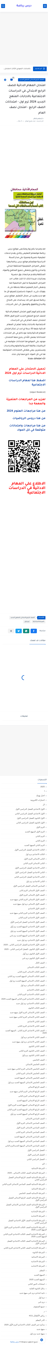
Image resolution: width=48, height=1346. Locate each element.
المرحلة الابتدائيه (38, 1189)
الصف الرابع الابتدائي (36, 1087)
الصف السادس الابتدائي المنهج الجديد (29, 1137)
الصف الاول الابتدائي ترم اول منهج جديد (29, 904)
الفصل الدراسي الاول (36, 1155)
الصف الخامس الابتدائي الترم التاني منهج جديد (26, 1069)
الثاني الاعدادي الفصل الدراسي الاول (30, 872)
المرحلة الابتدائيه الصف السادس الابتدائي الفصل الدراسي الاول (26, 1205)
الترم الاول (40, 827)
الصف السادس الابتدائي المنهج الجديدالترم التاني (25, 1146)
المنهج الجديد (39, 1275)
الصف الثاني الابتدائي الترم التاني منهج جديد (27, 1017)
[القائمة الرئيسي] (45, 6)
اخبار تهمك (40, 795)
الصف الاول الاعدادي (36, 908)
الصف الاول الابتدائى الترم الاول (32, 895)
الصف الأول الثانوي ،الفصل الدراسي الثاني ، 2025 (24, 949)
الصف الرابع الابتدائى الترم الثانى (31, 1096)
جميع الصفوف (39, 1306)
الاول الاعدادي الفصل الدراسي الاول (30, 809)
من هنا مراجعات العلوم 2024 (26, 411)
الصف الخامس (39, 1060)
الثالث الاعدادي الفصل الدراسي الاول (30, 850)
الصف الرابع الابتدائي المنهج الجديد (32, 80)
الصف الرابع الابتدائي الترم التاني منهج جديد (27, 1091)
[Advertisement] (24, 38)
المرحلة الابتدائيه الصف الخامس (32, 1193)
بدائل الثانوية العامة (37, 1288)
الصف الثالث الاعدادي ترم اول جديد (30, 1003)
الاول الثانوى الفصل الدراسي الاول (31, 818)
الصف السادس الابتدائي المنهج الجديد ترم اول (26, 1141)
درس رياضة (24, 5)
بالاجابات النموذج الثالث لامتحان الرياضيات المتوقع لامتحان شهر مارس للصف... (16, 69)
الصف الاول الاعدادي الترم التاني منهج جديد (27, 913)
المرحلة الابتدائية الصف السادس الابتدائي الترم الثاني (23, 1184)
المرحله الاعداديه (38, 1266)
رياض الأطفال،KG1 (37, 1315)
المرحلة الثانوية (39, 1252)
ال (44, 804)
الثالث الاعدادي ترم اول (35, 854)
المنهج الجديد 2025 (37, 1279)
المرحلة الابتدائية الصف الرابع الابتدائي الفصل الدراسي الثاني (27, 1178)
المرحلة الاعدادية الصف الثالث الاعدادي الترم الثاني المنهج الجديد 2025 (25, 1235)
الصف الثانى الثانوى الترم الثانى (32, 1051)
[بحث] (3, 6)
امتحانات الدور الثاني (36, 1284)
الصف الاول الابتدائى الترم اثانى (32, 890)
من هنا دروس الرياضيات (29, 418)
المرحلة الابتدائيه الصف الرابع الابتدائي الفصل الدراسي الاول (27, 1199)
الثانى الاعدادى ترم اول (35, 881)
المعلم (42, 1270)
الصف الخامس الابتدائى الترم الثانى (30, 1073)
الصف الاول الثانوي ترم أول (34, 954)
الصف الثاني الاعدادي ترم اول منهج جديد (28, 1042)
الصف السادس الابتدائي (35, 1118)
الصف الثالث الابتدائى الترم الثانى (31, 972)
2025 (42, 786)
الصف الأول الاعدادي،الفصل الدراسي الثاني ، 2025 (24, 945)
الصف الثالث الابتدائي (36, 967)
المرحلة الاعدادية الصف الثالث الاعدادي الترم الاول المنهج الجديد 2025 (25, 1228)
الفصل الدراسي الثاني (36, 1159)
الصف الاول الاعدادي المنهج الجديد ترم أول (27, 926)
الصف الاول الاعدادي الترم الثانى (31, 917)
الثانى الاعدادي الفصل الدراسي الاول (30, 868)
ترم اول (26, 622)
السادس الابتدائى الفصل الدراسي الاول (29, 886)
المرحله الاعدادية (38, 1261)
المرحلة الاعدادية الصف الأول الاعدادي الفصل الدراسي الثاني (27, 1221)
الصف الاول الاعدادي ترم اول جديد (31, 940)
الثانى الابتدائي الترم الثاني (34, 863)
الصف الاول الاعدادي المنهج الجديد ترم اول (27, 931)
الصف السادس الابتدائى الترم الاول (31, 1127)
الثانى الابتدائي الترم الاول (34, 859)
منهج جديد (41, 1329)
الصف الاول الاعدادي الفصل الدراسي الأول (27, 922)
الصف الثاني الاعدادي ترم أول (33, 1037)
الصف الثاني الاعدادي (36, 1021)
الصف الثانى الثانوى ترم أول (33, 1055)
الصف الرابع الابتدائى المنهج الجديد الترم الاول (26, 1105)
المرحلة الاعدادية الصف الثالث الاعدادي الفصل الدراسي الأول (27, 1242)
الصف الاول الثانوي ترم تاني (33, 958)
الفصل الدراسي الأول (36, 1150)
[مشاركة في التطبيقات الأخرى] (11, 631)
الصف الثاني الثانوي (37, 1046)
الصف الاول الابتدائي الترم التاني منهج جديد (27, 899)
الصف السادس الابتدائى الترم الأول (31, 1123)
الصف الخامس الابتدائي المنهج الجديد (29, 1078)
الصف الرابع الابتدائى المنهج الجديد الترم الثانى (26, 1109)
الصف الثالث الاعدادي (36, 990)
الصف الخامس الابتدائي (35, 1064)
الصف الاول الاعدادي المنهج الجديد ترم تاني (27, 935)
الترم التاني (40, 836)
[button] (34, 631)
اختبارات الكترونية (37, 800)
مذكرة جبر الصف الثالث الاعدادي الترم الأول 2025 (24, 1325)
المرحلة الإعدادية (38, 1211)
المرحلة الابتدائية (38, 622)
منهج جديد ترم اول (37, 1334)
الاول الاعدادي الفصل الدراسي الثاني (30, 813)
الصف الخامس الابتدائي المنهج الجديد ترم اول (26, 1082)
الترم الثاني (40, 841)
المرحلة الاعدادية (38, 1216)
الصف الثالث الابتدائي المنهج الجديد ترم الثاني (26, 976)
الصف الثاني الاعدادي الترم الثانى (31, 1026)
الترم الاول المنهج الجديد (35, 832)
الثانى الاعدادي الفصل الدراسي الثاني (29, 877)
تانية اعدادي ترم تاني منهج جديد (32, 1293)
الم (43, 1164)
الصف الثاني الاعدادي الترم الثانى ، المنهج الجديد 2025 (26, 1031)
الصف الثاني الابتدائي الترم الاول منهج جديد (27, 1012)
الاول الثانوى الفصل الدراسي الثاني (30, 822)
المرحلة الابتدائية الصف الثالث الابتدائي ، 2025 (26, 1173)
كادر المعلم (40, 1320)
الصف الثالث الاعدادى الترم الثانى (31, 994)
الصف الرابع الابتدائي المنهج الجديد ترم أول (27, 1114)
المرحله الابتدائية (38, 1257)
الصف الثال (40, 963)
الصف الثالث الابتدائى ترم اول (33, 985)
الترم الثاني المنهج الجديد (34, 845)
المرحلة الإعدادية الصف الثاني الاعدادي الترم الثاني (24, 1248)
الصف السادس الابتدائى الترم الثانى (30, 1132)
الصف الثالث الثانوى (36, 1008)
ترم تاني (41, 1302)
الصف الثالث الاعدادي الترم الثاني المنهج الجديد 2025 (23, 999)
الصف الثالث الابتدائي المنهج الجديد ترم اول (27, 981)
